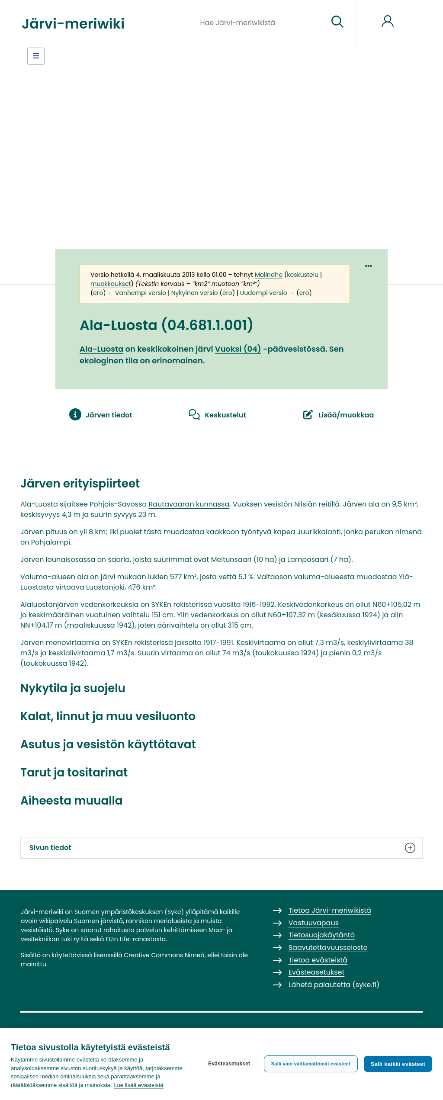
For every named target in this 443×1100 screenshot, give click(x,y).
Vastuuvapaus (314, 923)
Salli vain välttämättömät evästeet (310, 1063)
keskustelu (302, 274)
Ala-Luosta (101, 348)
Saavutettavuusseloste (328, 947)
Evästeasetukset (229, 1064)
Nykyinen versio (194, 293)
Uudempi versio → (267, 293)
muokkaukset (110, 283)
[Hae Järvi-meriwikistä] (261, 22)
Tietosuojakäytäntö (322, 935)
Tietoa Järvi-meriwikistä (330, 910)
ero (98, 293)
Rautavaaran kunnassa (189, 504)
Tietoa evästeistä (318, 960)
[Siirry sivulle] (337, 22)
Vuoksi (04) (238, 348)
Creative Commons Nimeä (164, 955)
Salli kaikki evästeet (398, 1064)
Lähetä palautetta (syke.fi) (334, 985)
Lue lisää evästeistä (138, 1085)
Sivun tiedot (221, 848)
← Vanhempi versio (136, 293)
